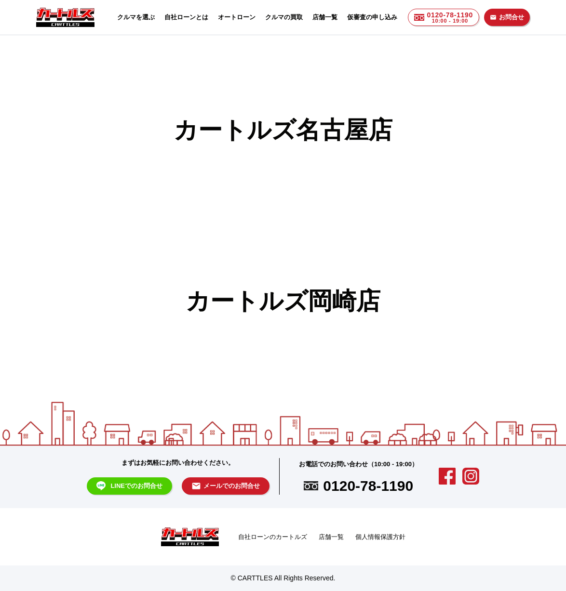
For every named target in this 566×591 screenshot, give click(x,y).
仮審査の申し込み (372, 17)
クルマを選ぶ (136, 17)
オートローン (237, 17)
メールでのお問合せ (225, 486)
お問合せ (507, 17)
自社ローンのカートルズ (272, 536)
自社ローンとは (186, 17)
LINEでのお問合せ (129, 486)
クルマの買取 (284, 17)
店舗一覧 (324, 17)
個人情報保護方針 (380, 536)
